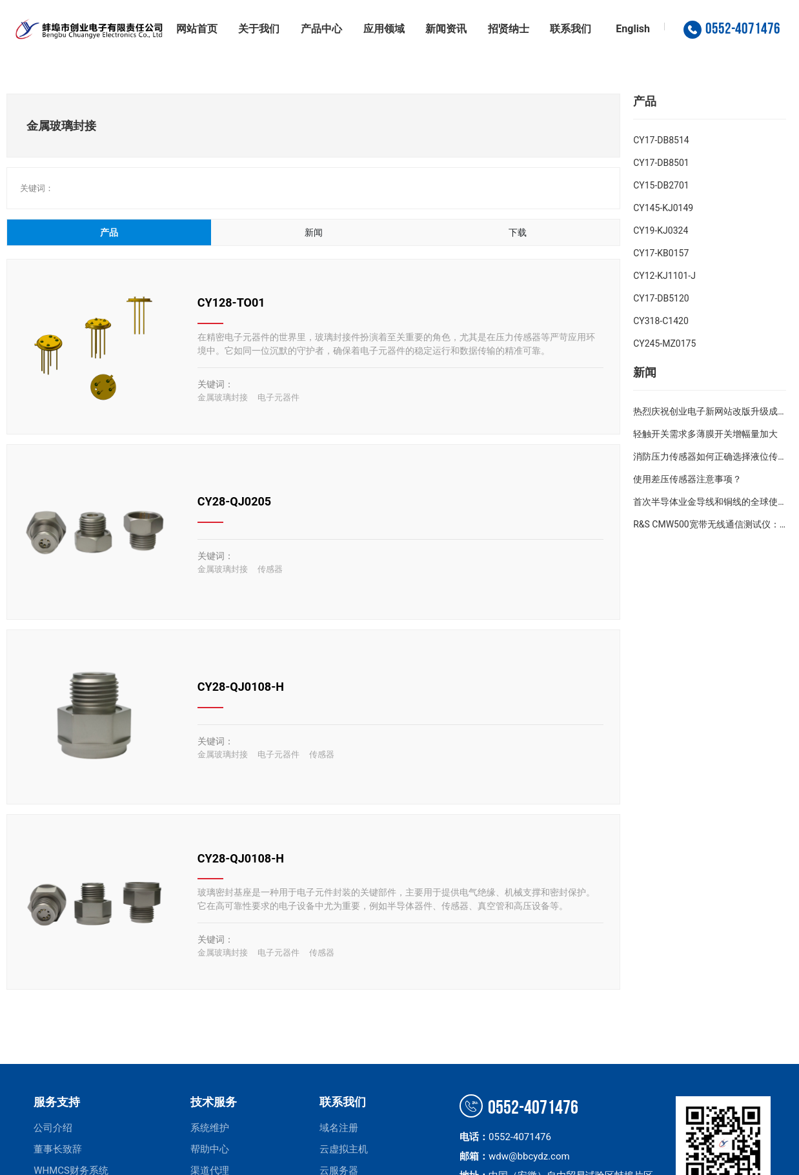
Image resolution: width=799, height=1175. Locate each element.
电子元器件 (278, 397)
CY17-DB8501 (661, 163)
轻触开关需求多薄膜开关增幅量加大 (705, 434)
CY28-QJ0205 (234, 501)
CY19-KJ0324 (660, 230)
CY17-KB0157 (661, 253)
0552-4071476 (519, 1107)
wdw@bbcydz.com (529, 1156)
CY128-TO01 (231, 302)
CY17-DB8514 (661, 140)
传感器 (270, 569)
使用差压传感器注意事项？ (687, 479)
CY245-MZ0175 (664, 343)
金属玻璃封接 (222, 397)
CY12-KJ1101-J (664, 276)
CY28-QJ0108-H (240, 686)
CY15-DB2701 (661, 185)
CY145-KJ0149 (663, 208)
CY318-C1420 (661, 321)
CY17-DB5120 (661, 298)
